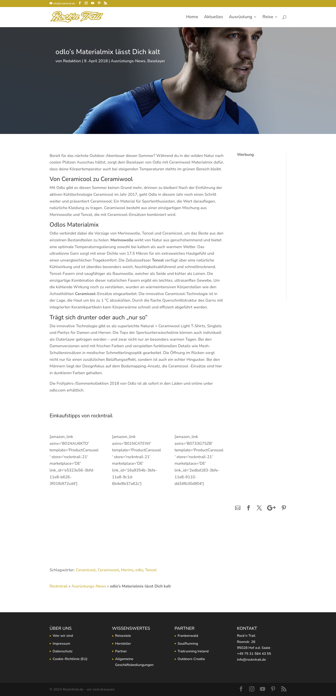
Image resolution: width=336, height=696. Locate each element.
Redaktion (72, 61)
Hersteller (123, 643)
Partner (121, 651)
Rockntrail (59, 586)
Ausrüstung (240, 17)
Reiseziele (123, 635)
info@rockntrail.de (251, 659)
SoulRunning (188, 643)
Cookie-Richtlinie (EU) (70, 659)
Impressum (61, 643)
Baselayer (156, 61)
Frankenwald (188, 635)
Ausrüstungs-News (128, 61)
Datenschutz (62, 651)
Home (192, 17)
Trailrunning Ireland (193, 651)
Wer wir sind (63, 635)
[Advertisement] (258, 224)
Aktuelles (213, 17)
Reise (268, 17)
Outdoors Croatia (191, 659)
